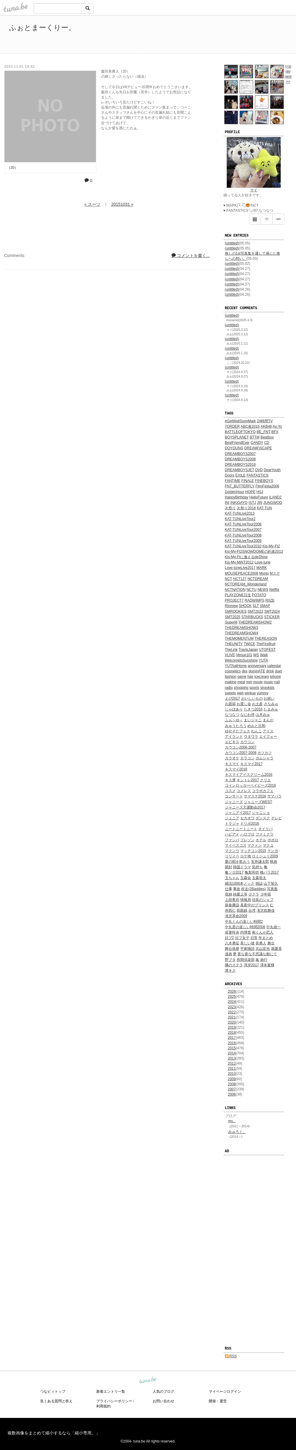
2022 (232, 1012)
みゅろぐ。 (237, 1132)
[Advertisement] (218, 35)
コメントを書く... (191, 255)
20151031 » (122, 204)
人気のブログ (163, 1391)
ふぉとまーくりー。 (42, 27)
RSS (231, 1356)
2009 (232, 1079)
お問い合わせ (163, 1401)
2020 (232, 1022)
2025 (232, 996)
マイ (253, 190)
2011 (232, 1068)
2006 (232, 1094)
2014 (232, 1053)
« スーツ (92, 204)
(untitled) (232, 243)
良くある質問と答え (56, 1401)
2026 (232, 991)
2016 (232, 1043)
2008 (232, 1084)
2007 (232, 1089)
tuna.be (148, 1380)
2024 (232, 1002)
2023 (232, 1007)
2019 (232, 1027)
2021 (232, 1017)
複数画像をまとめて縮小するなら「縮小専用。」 (53, 1433)
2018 (232, 1032)
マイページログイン (225, 1391)
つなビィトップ (52, 1391)
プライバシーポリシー (114, 1401)
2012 (232, 1063)
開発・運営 (218, 1401)
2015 (232, 1048)
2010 (232, 1074)
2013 (232, 1058)
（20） (12, 168)
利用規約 (103, 1406)
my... (232, 1121)
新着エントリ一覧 (110, 1391)
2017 (232, 1038)
